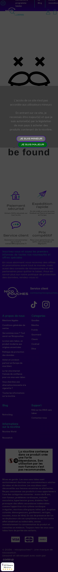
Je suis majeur (32, 144)
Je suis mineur (31, 138)
